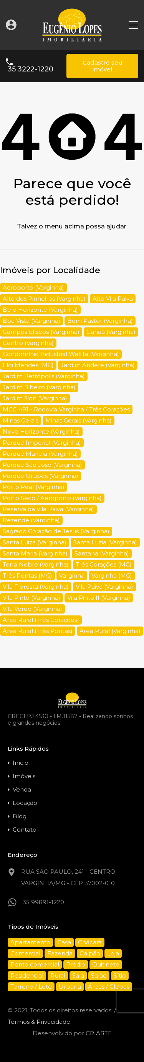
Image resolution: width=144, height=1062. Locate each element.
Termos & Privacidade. (39, 1021)
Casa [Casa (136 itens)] (64, 942)
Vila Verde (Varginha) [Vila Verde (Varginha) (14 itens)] (32, 608)
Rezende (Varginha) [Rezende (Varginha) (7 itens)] (31, 520)
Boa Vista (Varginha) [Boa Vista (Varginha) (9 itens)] (31, 320)
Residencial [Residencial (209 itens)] (26, 975)
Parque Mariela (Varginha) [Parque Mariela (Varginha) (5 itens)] (40, 453)
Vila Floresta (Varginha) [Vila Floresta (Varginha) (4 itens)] (36, 586)
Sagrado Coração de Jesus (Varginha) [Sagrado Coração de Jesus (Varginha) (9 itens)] (56, 531)
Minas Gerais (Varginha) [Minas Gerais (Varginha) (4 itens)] (78, 420)
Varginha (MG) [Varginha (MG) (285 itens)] (111, 575)
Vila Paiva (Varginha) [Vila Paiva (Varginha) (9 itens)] (104, 586)
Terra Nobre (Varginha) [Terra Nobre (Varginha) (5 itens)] (36, 564)
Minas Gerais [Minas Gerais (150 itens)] (20, 420)
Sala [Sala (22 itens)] (78, 975)
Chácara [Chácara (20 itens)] (90, 942)
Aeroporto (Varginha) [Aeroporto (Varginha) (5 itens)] (33, 287)
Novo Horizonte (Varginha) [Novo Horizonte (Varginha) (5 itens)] (41, 431)
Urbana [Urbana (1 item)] (70, 986)
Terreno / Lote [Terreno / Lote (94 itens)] (31, 986)
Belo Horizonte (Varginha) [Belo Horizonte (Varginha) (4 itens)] (40, 309)
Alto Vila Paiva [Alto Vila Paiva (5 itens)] (113, 298)
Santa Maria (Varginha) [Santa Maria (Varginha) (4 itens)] (35, 553)
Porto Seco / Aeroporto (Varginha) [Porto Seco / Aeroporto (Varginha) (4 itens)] (52, 498)
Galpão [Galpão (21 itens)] (89, 953)
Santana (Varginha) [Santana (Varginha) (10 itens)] (101, 553)
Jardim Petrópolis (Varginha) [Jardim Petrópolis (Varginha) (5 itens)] (44, 376)
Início (20, 763)
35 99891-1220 (43, 902)
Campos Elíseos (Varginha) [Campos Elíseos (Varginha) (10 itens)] (41, 331)
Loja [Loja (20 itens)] (113, 953)
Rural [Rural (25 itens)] (57, 975)
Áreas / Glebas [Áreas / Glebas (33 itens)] (108, 986)
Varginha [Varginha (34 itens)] (71, 575)
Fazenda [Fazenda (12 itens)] (60, 953)
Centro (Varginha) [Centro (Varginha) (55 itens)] (28, 342)
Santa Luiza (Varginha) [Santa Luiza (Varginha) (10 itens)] (34, 542)
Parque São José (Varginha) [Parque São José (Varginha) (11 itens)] (42, 464)
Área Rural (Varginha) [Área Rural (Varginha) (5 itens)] (110, 631)
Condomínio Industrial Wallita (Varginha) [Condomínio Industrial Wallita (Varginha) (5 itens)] (61, 354)
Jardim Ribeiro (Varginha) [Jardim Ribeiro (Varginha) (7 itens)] (39, 387)
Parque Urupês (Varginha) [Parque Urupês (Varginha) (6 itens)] (40, 475)
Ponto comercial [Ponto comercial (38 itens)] (34, 964)
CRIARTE (99, 1033)
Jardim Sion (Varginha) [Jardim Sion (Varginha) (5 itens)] (35, 398)
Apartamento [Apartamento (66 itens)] (30, 942)
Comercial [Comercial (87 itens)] (25, 953)
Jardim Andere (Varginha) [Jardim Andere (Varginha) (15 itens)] (98, 365)
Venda (22, 789)
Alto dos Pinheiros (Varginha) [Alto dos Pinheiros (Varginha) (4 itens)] (44, 298)
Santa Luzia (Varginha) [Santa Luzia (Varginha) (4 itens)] (105, 542)
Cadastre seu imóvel (102, 66)
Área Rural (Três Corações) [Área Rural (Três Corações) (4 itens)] (41, 619)
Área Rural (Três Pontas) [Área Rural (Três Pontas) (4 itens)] (38, 631)
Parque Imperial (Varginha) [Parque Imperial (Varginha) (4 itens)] (42, 442)
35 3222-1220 (30, 69)
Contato (24, 829)
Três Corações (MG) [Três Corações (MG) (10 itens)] (104, 564)
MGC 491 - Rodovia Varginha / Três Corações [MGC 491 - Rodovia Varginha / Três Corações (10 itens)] (66, 409)
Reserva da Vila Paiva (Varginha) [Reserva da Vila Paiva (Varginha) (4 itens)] (48, 509)
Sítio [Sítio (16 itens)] (120, 975)
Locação (25, 803)
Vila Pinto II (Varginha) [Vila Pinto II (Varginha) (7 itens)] (98, 597)
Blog (19, 816)
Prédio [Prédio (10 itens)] (75, 964)
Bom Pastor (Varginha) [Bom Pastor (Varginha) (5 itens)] (100, 320)
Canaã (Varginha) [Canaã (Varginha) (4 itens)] (111, 331)
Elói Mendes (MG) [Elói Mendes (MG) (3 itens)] (28, 365)
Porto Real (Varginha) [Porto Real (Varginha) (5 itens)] (34, 487)
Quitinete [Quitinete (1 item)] (105, 964)
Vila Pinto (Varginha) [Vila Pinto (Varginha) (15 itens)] (31, 597)
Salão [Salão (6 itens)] (99, 975)
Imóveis (24, 776)
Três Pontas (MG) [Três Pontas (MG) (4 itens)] (27, 575)
